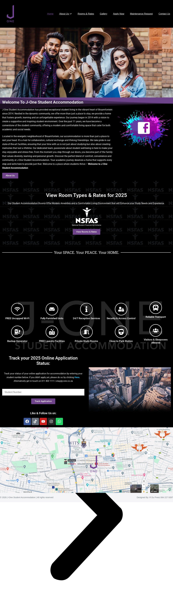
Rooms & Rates (86, 14)
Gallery (103, 14)
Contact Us (164, 14)
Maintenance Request (141, 14)
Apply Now (118, 14)
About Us (65, 14)
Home (50, 14)
